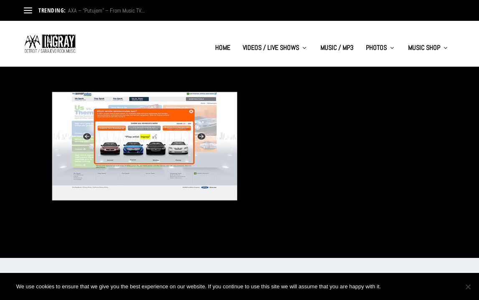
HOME (222, 40)
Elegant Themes (64, 248)
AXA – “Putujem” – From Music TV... (106, 10)
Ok (394, 286)
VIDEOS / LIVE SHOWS (271, 40)
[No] (468, 286)
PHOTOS (376, 40)
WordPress (116, 248)
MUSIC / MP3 (336, 40)
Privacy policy (435, 286)
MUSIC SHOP (424, 40)
